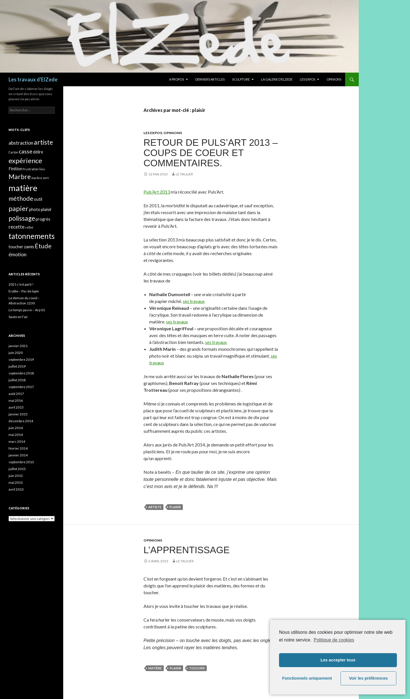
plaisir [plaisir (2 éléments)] (46, 209)
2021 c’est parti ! (21, 284)
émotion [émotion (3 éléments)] (17, 254)
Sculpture (241, 79)
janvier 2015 (18, 414)
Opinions (334, 79)
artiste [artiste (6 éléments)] (43, 142)
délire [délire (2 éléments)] (38, 151)
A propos (176, 79)
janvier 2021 (18, 346)
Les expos (307, 79)
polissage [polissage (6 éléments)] (22, 218)
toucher (197, 668)
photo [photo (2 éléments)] (34, 209)
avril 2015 (16, 407)
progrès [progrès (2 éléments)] (43, 219)
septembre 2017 (21, 387)
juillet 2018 (17, 380)
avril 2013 (16, 489)
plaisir (175, 507)
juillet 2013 (17, 469)
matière (155, 668)
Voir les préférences (368, 678)
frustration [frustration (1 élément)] (31, 169)
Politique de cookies (333, 639)
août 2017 (16, 393)
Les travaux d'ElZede (33, 79)
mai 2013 (16, 482)
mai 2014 (16, 434)
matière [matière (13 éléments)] (23, 188)
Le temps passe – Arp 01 (27, 310)
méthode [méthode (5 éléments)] (21, 198)
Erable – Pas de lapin (24, 291)
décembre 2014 (21, 421)
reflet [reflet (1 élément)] (29, 227)
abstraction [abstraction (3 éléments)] (21, 143)
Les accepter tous (338, 660)
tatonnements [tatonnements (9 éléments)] (32, 236)
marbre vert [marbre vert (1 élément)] (40, 178)
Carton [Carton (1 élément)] (13, 152)
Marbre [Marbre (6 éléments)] (20, 177)
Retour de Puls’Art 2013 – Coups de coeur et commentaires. (211, 152)
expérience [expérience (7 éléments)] (25, 160)
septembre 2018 (21, 373)
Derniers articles (210, 79)
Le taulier (184, 174)
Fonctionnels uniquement (307, 678)
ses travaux (194, 301)
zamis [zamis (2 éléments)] (29, 246)
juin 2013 (16, 475)
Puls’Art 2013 (157, 191)
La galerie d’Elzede (276, 79)
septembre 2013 (21, 462)
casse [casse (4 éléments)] (25, 151)
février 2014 (18, 448)
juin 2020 (16, 352)
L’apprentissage (187, 550)
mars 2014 (17, 441)
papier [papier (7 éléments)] (18, 208)
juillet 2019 (17, 366)
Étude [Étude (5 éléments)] (43, 246)
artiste (154, 507)
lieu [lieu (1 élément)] (42, 169)
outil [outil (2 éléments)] (38, 199)
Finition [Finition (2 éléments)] (15, 168)
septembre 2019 (21, 359)
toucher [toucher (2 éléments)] (16, 246)
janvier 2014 (18, 455)
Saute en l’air (18, 317)
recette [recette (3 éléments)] (16, 227)
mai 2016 (16, 400)
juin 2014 (16, 428)
